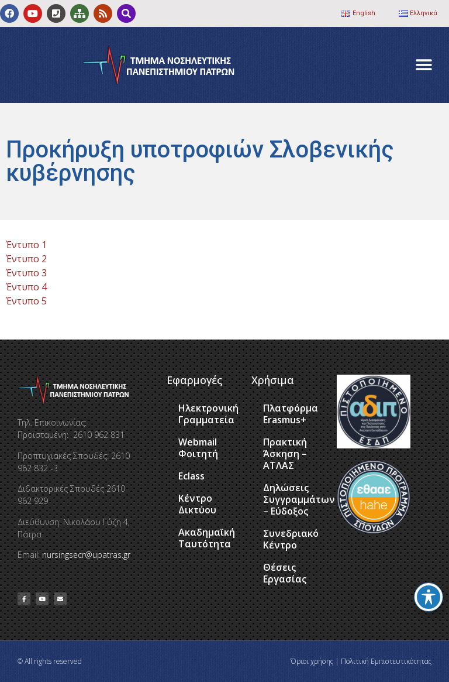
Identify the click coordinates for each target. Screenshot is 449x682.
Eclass (191, 475)
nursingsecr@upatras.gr (86, 554)
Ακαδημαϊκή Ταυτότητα (206, 538)
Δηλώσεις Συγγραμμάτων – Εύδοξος (294, 499)
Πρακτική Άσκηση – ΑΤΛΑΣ (285, 454)
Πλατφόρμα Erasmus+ (290, 414)
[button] (424, 65)
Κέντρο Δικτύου (197, 504)
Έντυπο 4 (26, 286)
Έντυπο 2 (26, 258)
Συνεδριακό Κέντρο (291, 539)
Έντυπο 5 (26, 300)
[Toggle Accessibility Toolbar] (429, 597)
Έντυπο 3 (26, 272)
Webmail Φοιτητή (198, 448)
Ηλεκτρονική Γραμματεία (208, 414)
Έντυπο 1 (26, 244)
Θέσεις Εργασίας (284, 573)
